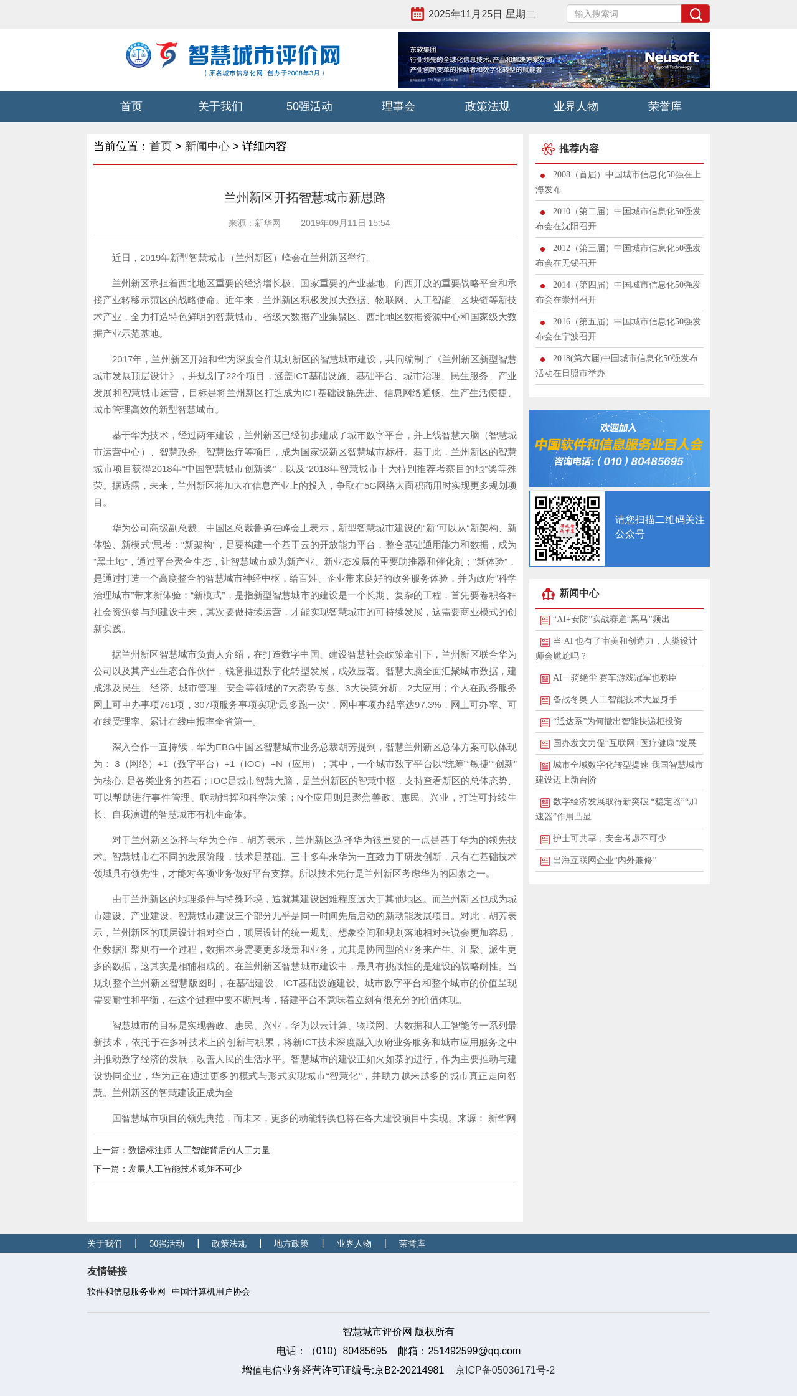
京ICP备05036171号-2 (505, 1370)
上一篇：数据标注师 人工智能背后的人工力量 (181, 1150)
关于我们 (220, 106)
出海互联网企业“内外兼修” (604, 860)
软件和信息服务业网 (126, 1291)
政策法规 (487, 106)
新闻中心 (207, 146)
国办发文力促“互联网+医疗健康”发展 (624, 743)
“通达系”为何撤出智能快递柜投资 (617, 721)
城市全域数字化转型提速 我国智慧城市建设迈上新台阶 (619, 772)
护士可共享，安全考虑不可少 (609, 838)
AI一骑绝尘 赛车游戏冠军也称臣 (615, 677)
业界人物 (576, 106)
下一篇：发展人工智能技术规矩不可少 (167, 1169)
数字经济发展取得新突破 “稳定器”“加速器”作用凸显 (616, 809)
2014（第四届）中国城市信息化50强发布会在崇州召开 (618, 292)
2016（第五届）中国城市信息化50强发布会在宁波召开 (618, 329)
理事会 (398, 106)
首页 (131, 106)
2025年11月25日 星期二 (481, 14)
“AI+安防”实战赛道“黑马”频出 (611, 619)
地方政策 (291, 1243)
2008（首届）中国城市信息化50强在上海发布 (618, 182)
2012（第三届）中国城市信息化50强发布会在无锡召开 (618, 255)
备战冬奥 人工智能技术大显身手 (615, 699)
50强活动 (309, 106)
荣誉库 (665, 106)
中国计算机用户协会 (211, 1291)
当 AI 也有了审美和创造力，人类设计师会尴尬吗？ (616, 648)
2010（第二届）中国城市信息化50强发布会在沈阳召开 (618, 219)
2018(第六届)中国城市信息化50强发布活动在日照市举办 (616, 366)
